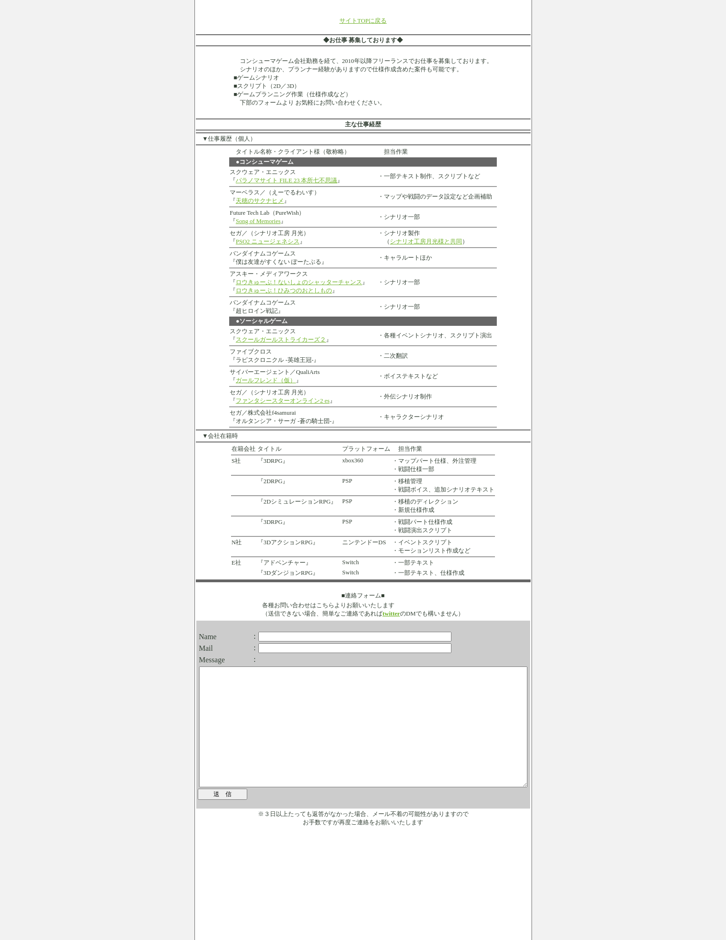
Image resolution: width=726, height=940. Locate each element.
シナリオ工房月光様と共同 (410, 241)
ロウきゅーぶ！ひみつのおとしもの (268, 290)
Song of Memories (242, 221)
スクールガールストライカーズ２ (265, 339)
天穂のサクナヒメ (244, 200)
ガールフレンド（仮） (250, 380)
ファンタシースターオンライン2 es (267, 400)
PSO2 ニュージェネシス (252, 241)
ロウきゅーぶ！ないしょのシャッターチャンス (283, 282)
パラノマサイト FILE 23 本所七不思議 (270, 180)
